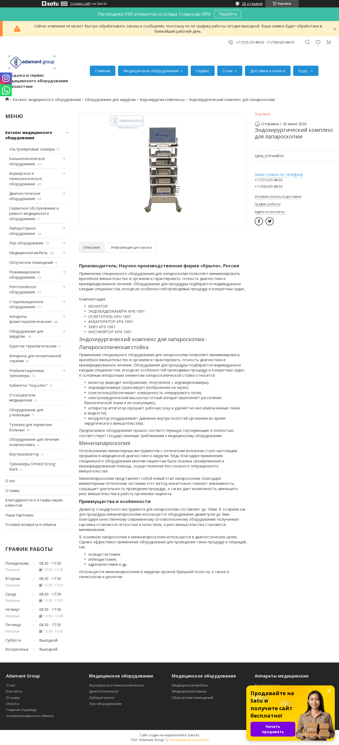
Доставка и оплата (267, 70)
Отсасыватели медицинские (22, 398)
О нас (228, 70)
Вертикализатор (24, 454)
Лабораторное (101, 697)
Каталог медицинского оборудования (47, 99)
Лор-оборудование (26, 242)
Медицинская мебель (28, 252)
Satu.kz (193, 735)
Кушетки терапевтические (33, 346)
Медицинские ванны (189, 691)
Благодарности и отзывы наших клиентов (34, 502)
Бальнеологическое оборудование (27, 161)
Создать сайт (80, 4)
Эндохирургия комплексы (162, 99)
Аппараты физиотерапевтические (30, 319)
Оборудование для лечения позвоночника (34, 442)
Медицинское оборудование (151, 70)
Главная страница (21, 709)
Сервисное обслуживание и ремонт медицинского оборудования (34, 213)
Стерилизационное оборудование (26, 304)
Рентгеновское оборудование (22, 289)
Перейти (228, 14)
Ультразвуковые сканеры (32, 149)
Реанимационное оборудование (24, 274)
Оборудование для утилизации (26, 412)
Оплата (12, 703)
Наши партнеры (19, 514)
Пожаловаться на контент (189, 740)
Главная (102, 70)
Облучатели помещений (31, 262)
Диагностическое (104, 691)
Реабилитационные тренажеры (26, 373)
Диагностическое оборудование (25, 196)
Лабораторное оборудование (22, 231)
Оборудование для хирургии (110, 99)
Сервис (202, 70)
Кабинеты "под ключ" (28, 385)
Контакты (14, 691)
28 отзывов (252, 3)
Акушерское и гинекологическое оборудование (25, 178)
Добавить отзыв (318, 42)
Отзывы (12, 490)
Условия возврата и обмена (30, 524)
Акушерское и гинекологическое (116, 685)
